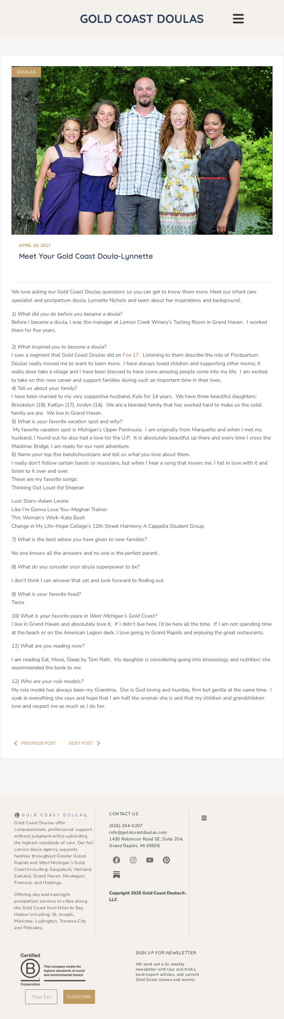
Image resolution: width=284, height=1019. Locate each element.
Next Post (87, 743)
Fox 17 (131, 355)
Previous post (33, 743)
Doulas (26, 72)
